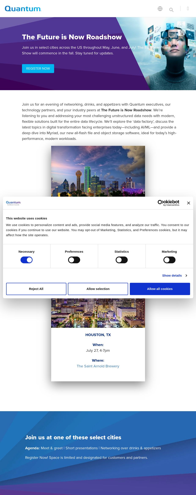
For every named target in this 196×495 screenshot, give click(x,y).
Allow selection (98, 289)
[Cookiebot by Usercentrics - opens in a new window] (160, 203)
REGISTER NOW (38, 68)
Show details (172, 275)
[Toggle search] (171, 8)
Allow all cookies (160, 289)
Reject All (36, 289)
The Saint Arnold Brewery (98, 366)
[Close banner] (188, 202)
